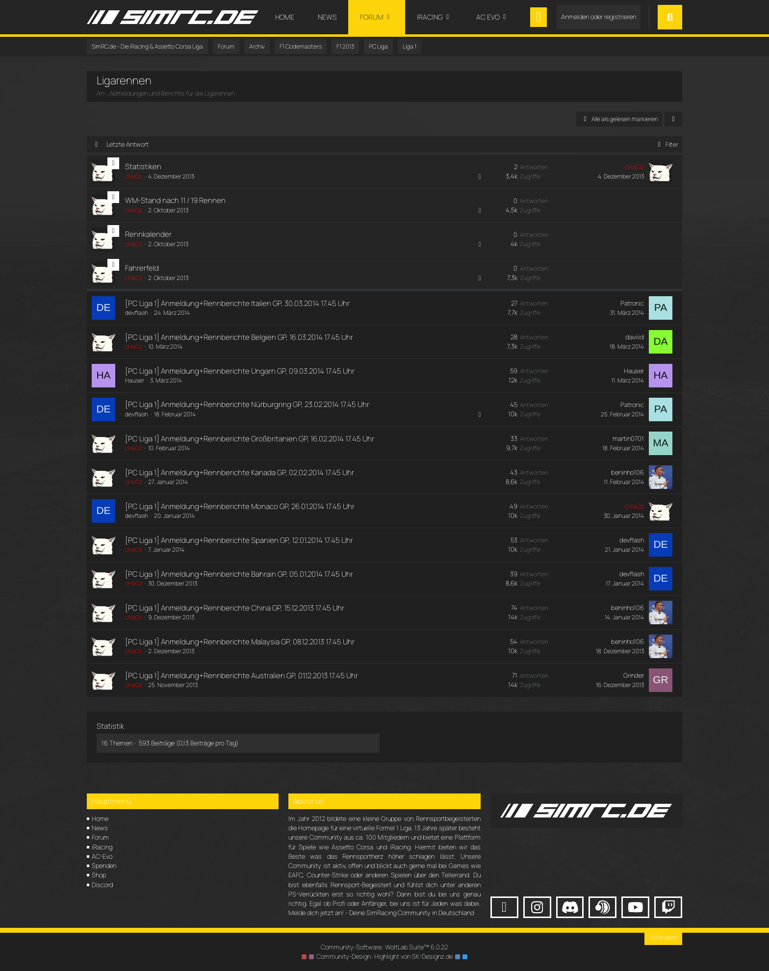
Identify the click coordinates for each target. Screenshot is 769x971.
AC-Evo (102, 856)
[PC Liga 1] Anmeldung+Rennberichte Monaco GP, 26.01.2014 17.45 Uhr (240, 506)
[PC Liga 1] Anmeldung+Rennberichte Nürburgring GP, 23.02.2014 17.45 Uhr (247, 404)
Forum (100, 837)
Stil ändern (663, 937)
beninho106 (628, 472)
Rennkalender (148, 234)
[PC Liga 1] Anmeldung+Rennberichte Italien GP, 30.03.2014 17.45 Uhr (237, 303)
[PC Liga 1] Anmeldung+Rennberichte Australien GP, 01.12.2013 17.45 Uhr (241, 675)
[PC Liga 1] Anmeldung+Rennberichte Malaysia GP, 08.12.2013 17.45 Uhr (240, 642)
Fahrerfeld (142, 268)
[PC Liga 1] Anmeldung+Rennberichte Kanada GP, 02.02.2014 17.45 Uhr (239, 472)
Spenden (104, 865)
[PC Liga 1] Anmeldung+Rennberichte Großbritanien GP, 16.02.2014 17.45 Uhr (249, 439)
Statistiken (143, 166)
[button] (673, 119)
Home (100, 818)
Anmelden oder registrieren (598, 16)
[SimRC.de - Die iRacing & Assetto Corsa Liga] (172, 17)
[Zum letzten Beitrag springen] (660, 171)
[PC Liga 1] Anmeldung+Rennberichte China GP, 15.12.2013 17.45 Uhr (234, 608)
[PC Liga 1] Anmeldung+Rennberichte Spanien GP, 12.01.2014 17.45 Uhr (239, 540)
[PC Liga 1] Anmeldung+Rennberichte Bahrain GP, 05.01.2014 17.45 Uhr (239, 574)
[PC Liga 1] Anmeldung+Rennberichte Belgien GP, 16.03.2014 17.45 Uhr (239, 337)
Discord (102, 884)
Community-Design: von (384, 956)
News (100, 827)
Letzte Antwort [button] (127, 144)
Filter (666, 144)
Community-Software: (384, 947)
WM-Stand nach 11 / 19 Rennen (175, 200)
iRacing (102, 847)
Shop (99, 874)
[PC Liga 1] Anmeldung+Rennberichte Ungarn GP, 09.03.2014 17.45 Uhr (240, 371)
